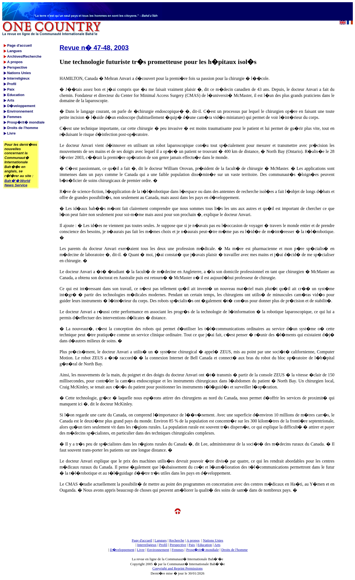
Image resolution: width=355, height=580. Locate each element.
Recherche (176, 540)
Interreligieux (147, 545)
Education (205, 545)
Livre (141, 550)
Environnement (158, 550)
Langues (161, 540)
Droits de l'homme (234, 550)
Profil (163, 545)
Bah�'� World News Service (17, 183)
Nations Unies (213, 540)
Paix (192, 545)
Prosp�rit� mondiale (202, 550)
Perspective (178, 545)
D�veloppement (122, 550)
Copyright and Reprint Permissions (177, 568)
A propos (193, 540)
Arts (217, 545)
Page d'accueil (142, 540)
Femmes (178, 550)
